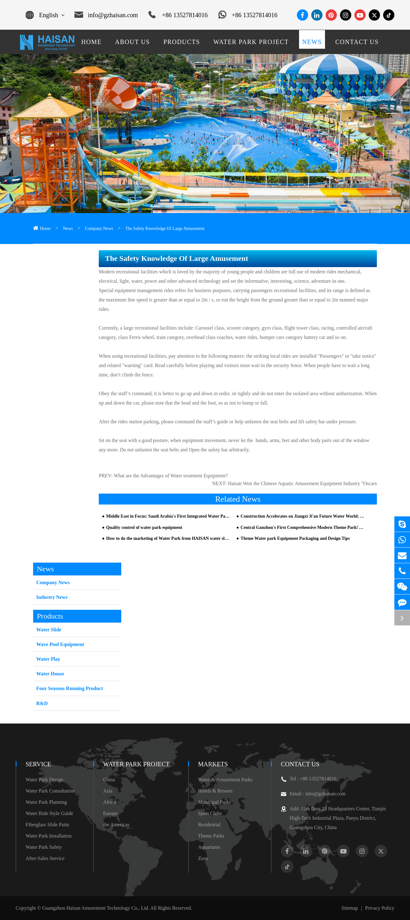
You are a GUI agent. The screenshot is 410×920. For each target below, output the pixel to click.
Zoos (203, 858)
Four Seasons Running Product (69, 688)
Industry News (52, 597)
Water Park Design (44, 779)
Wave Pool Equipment (60, 644)
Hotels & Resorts (215, 790)
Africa (109, 802)
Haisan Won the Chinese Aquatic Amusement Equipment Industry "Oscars (302, 483)
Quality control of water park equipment (144, 527)
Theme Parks (211, 835)
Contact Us (300, 764)
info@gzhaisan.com (106, 15)
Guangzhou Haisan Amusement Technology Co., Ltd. (95, 908)
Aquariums (209, 847)
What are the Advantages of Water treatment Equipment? (171, 475)
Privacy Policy (379, 908)
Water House (50, 673)
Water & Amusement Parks (225, 779)
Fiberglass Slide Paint (47, 824)
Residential (209, 824)
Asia (107, 790)
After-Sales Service (45, 858)
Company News (99, 228)
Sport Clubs (210, 813)
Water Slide (48, 629)
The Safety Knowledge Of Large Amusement (165, 228)
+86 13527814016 (178, 15)
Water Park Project (136, 764)
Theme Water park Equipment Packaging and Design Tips (295, 538)
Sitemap (350, 908)
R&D (42, 703)
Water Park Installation (49, 835)
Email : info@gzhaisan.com (313, 793)
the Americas (116, 824)
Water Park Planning (46, 802)
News (68, 228)
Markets (213, 764)
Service (38, 764)
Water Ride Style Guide (49, 813)
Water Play (48, 659)
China (109, 779)
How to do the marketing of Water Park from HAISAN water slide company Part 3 (168, 538)
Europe (110, 813)
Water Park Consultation (50, 790)
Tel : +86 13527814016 (309, 778)
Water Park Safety (44, 847)
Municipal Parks (214, 802)
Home (45, 228)
